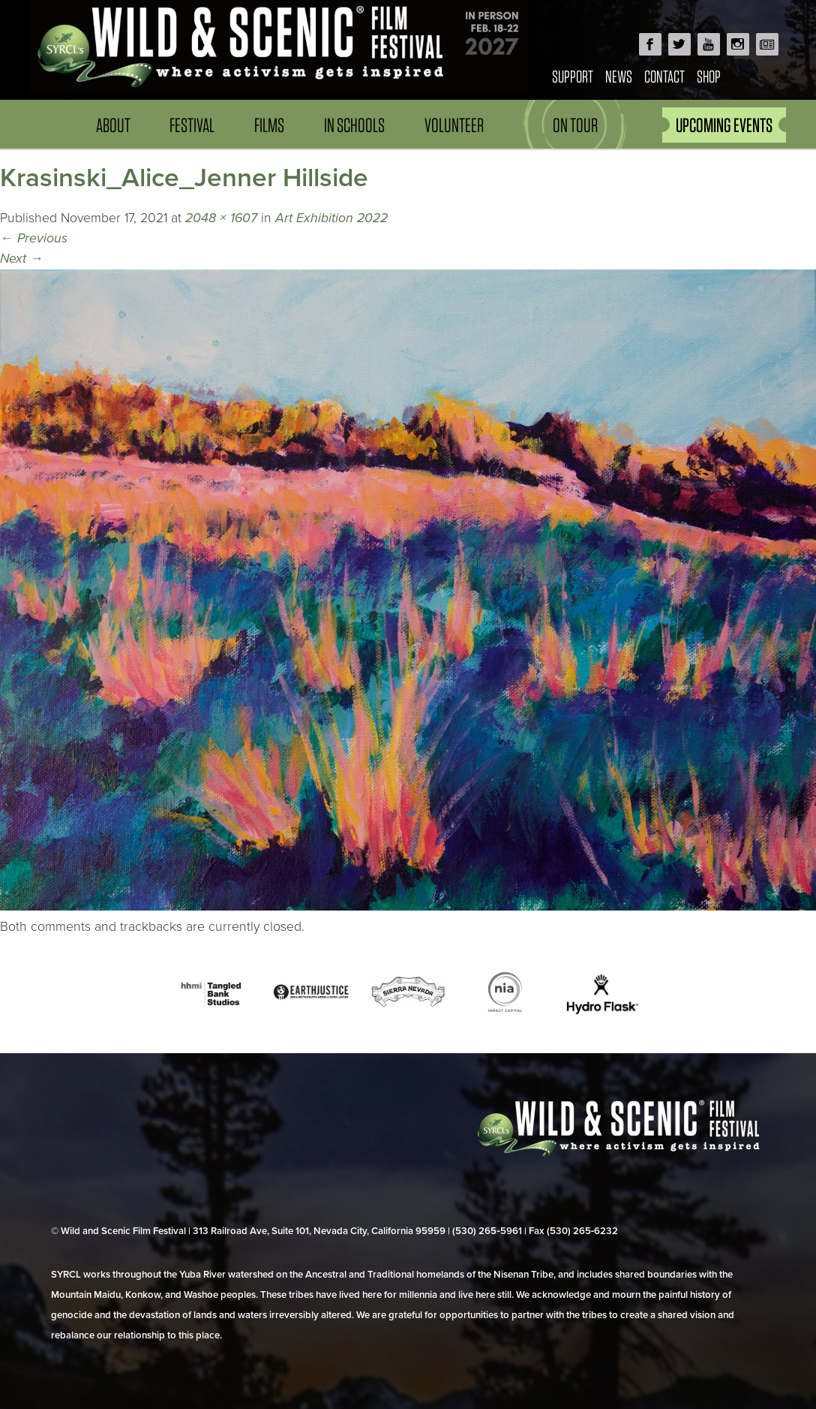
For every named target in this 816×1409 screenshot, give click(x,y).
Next (22, 258)
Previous (34, 238)
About (113, 125)
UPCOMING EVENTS (724, 125)
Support (572, 76)
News (618, 76)
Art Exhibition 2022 (331, 218)
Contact (664, 76)
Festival (192, 125)
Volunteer (454, 125)
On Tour (575, 125)
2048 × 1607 (221, 218)
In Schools (354, 125)
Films (269, 125)
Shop (709, 76)
